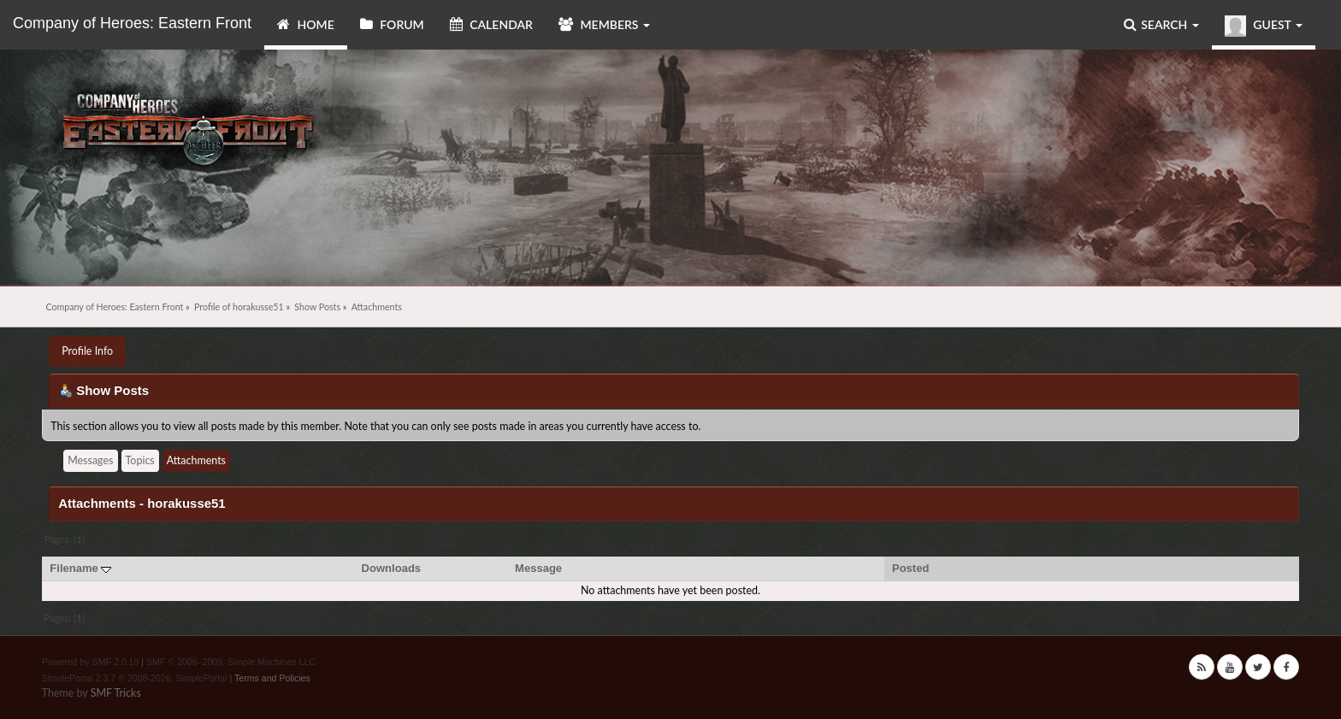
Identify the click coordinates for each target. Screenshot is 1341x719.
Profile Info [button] (87, 351)
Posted (910, 568)
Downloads (392, 568)
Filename (80, 568)
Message (538, 568)
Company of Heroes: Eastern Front (132, 23)
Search (1161, 24)
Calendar (491, 24)
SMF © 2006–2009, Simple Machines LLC (231, 662)
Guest (1264, 26)
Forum (392, 24)
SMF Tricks (116, 693)
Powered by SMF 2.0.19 (90, 662)
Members (604, 24)
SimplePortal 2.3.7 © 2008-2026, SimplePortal (134, 678)
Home (305, 24)
